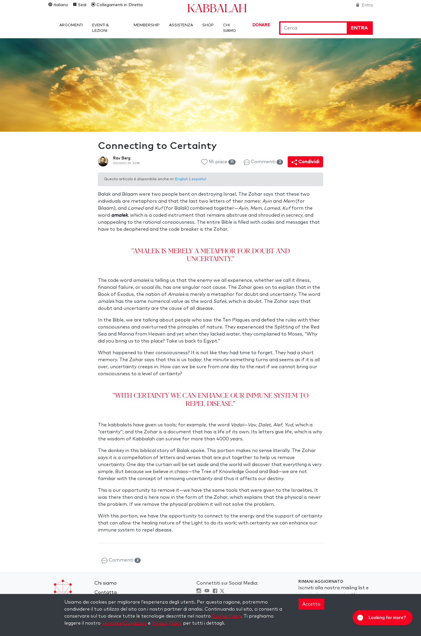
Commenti (263, 162)
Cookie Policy (226, 616)
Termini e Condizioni (124, 623)
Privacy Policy (167, 623)
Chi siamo (105, 583)
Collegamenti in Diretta (119, 5)
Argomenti (71, 25)
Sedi (82, 5)
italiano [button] (60, 5)
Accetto (311, 604)
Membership (147, 25)
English (182, 179)
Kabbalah (217, 7)
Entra (366, 5)
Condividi (305, 162)
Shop (208, 25)
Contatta (105, 592)
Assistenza (181, 25)
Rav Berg (121, 158)
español (198, 179)
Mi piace (218, 162)
